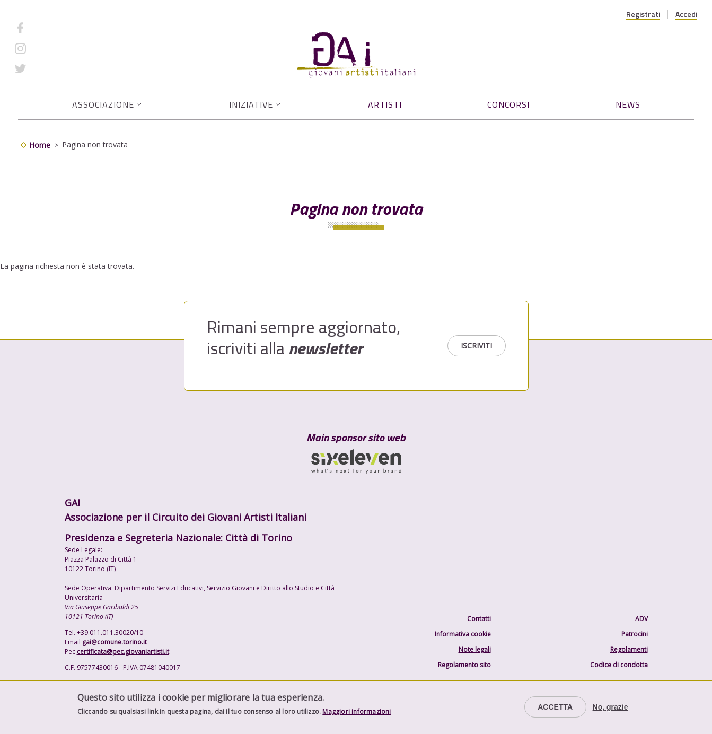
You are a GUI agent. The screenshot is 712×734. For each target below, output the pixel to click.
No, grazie (610, 707)
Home (39, 145)
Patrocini (634, 634)
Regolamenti (629, 649)
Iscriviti (476, 345)
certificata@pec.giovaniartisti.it (123, 651)
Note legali (475, 649)
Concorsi (508, 104)
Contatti (479, 619)
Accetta (555, 707)
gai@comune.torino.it (114, 641)
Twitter (45, 69)
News (628, 104)
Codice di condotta (619, 665)
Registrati (643, 14)
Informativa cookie (463, 634)
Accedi (686, 14)
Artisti (385, 104)
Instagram (50, 48)
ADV (641, 619)
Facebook (49, 28)
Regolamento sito (464, 665)
